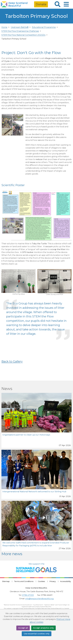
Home (4, 27)
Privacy (52, 581)
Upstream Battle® (19, 27)
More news (11, 553)
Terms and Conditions (23, 581)
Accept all (23, 628)
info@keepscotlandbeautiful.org (39, 599)
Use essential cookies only (36, 634)
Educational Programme (44, 27)
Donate (41, 4)
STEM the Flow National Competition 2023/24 (23, 35)
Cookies (41, 581)
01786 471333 (28, 595)
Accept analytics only (43, 628)
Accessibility (65, 581)
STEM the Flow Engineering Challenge (20, 31)
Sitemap (6, 581)
